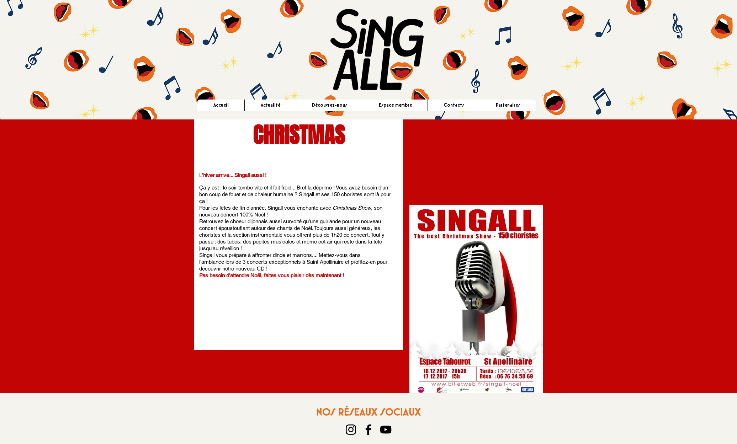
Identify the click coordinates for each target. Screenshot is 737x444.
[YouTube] (386, 430)
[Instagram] (351, 430)
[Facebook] (368, 430)
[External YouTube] (476, 157)
